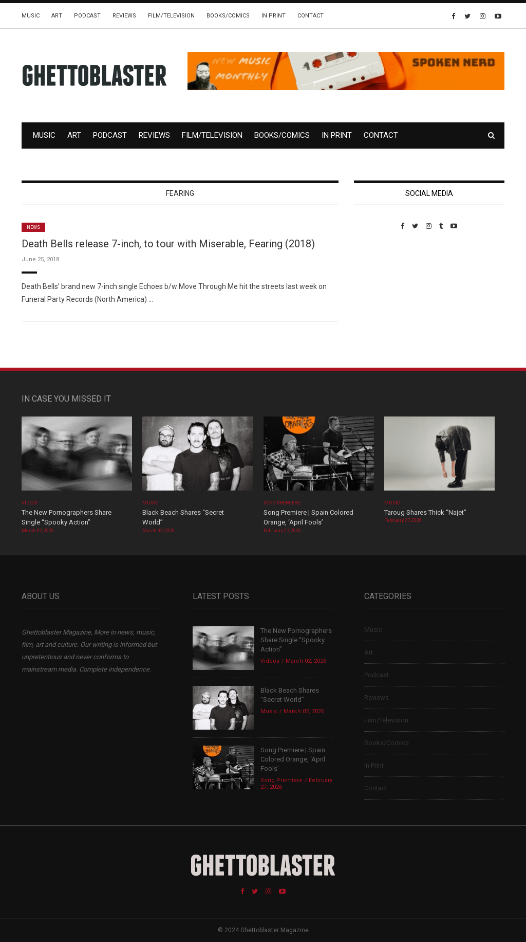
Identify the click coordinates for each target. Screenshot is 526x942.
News (33, 227)
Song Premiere (282, 502)
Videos (29, 502)
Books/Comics (228, 15)
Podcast (87, 15)
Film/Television (171, 15)
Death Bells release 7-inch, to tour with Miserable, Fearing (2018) (168, 244)
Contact (310, 15)
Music (31, 15)
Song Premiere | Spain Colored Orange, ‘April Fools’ (292, 759)
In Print (273, 15)
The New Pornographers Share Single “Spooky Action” (296, 640)
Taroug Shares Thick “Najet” (425, 512)
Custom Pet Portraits (384, 300)
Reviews (124, 15)
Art (56, 15)
